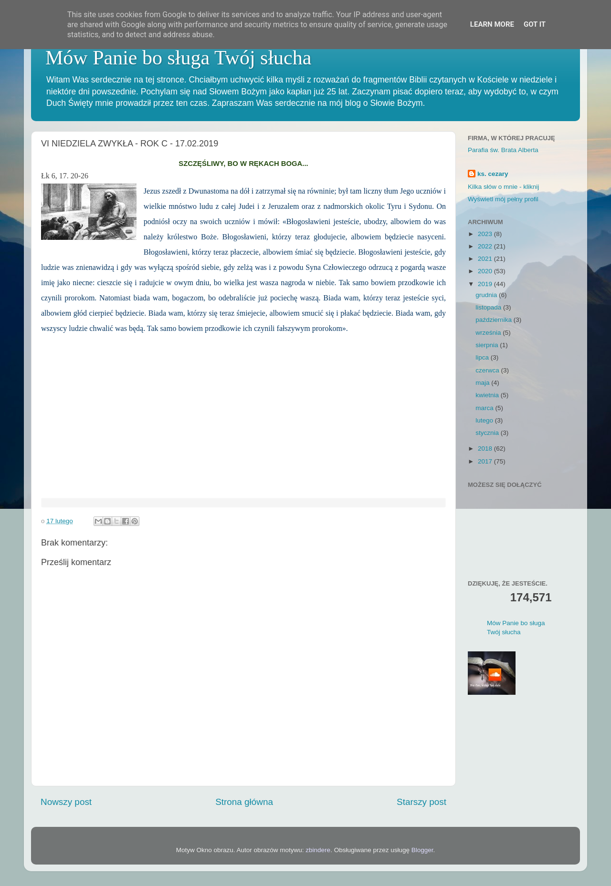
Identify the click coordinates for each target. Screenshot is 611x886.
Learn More (492, 24)
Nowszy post (66, 802)
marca (485, 408)
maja (483, 382)
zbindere (318, 850)
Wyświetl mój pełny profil (503, 199)
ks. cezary (492, 173)
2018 (486, 448)
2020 (486, 271)
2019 (486, 284)
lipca (483, 357)
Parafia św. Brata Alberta (503, 150)
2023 (486, 233)
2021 (486, 258)
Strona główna (244, 802)
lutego (485, 420)
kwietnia (488, 395)
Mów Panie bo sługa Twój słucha (178, 58)
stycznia (488, 432)
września (489, 332)
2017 (486, 461)
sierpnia (487, 345)
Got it (535, 24)
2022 (486, 246)
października (494, 319)
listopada (489, 307)
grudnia (487, 295)
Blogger (422, 850)
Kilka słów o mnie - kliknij (503, 186)
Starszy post (421, 802)
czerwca (488, 370)
